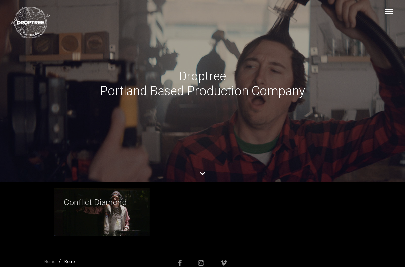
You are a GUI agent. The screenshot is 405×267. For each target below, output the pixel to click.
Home (49, 261)
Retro (69, 261)
